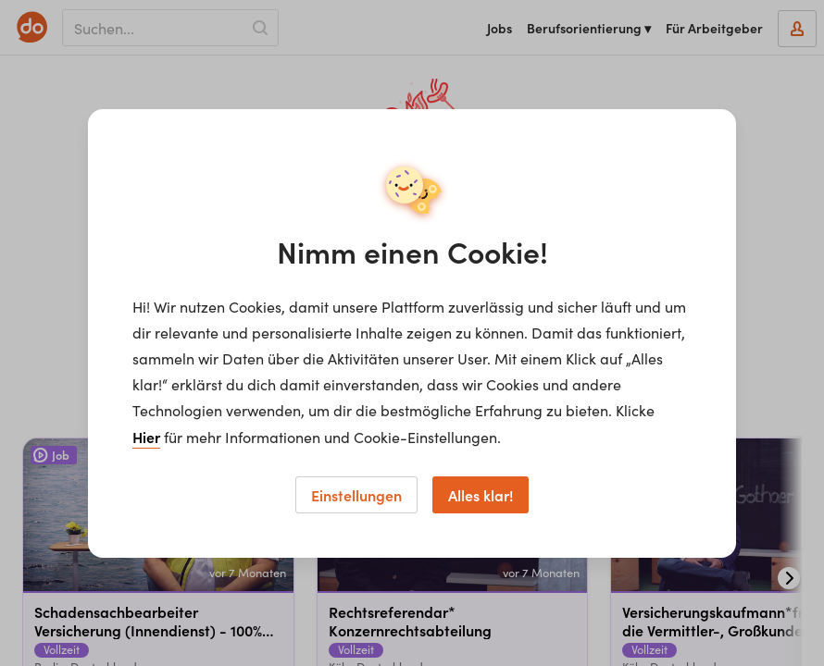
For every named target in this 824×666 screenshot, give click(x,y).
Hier (146, 436)
